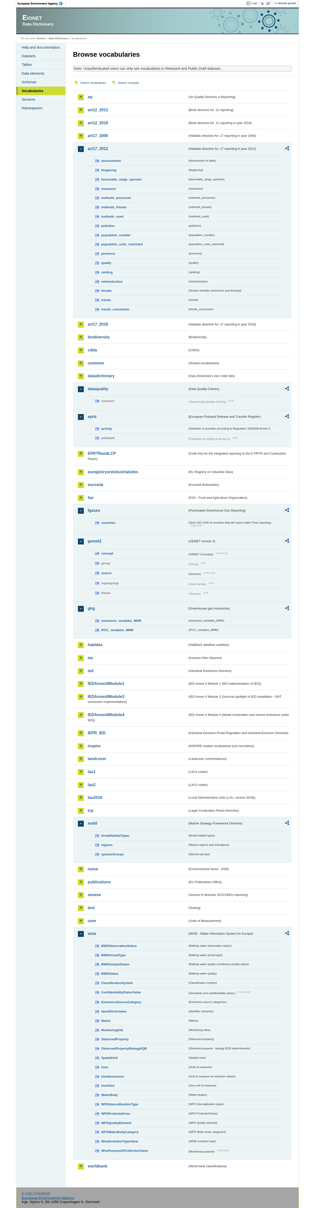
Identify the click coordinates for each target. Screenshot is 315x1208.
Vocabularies (32, 91)
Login (254, 3)
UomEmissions (112, 1076)
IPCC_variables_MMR (117, 630)
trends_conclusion (115, 309)
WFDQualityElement (116, 1123)
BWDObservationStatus (119, 946)
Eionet (41, 38)
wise (92, 933)
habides (95, 645)
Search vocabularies (93, 82)
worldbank (97, 1166)
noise (93, 869)
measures (108, 189)
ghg (91, 608)
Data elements (33, 73)
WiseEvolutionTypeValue (119, 1141)
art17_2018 (98, 324)
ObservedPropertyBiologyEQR (124, 1048)
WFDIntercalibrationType (119, 1104)
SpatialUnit (109, 1058)
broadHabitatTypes (115, 835)
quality (106, 263)
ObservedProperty (115, 1039)
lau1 (92, 772)
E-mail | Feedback (36, 1193)
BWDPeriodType (113, 955)
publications (99, 882)
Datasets (29, 56)
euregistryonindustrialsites (113, 472)
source (106, 573)
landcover (97, 759)
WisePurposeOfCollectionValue (124, 1150)
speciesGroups (112, 854)
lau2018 (95, 797)
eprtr (92, 417)
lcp (90, 810)
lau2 (92, 785)
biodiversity (99, 337)
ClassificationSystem (117, 983)
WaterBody (109, 1095)
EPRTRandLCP (102, 453)
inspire (94, 746)
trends (106, 300)
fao (91, 498)
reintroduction (112, 281)
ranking (107, 272)
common (96, 363)
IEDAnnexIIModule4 (106, 715)
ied (90, 671)
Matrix (106, 1021)
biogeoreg (108, 170)
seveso (94, 895)
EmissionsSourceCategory (121, 1002)
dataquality (98, 389)
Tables (27, 65)
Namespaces (32, 108)
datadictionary (101, 376)
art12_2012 (98, 110)
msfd (92, 823)
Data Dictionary (58, 38)
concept (107, 553)
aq (90, 97)
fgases (94, 510)
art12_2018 (98, 123)
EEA (42, 3)
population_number (115, 235)
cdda (92, 350)
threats (106, 290)
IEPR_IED (97, 733)
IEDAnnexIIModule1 (106, 683)
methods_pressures (116, 198)
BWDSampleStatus (115, 964)
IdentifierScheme (114, 1011)
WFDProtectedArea (115, 1113)
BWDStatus (109, 973)
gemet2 (94, 541)
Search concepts (128, 82)
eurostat (95, 485)
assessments (111, 161)
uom (92, 921)
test (91, 908)
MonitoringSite (112, 1030)
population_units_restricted (122, 244)
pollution (108, 226)
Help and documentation (41, 47)
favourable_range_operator (121, 179)
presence (108, 253)
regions (107, 845)
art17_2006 (98, 136)
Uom (104, 1067)
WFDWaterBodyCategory (120, 1132)
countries (108, 523)
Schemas (29, 82)
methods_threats (114, 207)
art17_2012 (98, 149)
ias (90, 658)
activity (106, 428)
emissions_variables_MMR (121, 621)
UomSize (108, 1085)
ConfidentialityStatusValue (121, 992)
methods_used (112, 216)
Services (28, 99)
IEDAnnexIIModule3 (106, 696)
